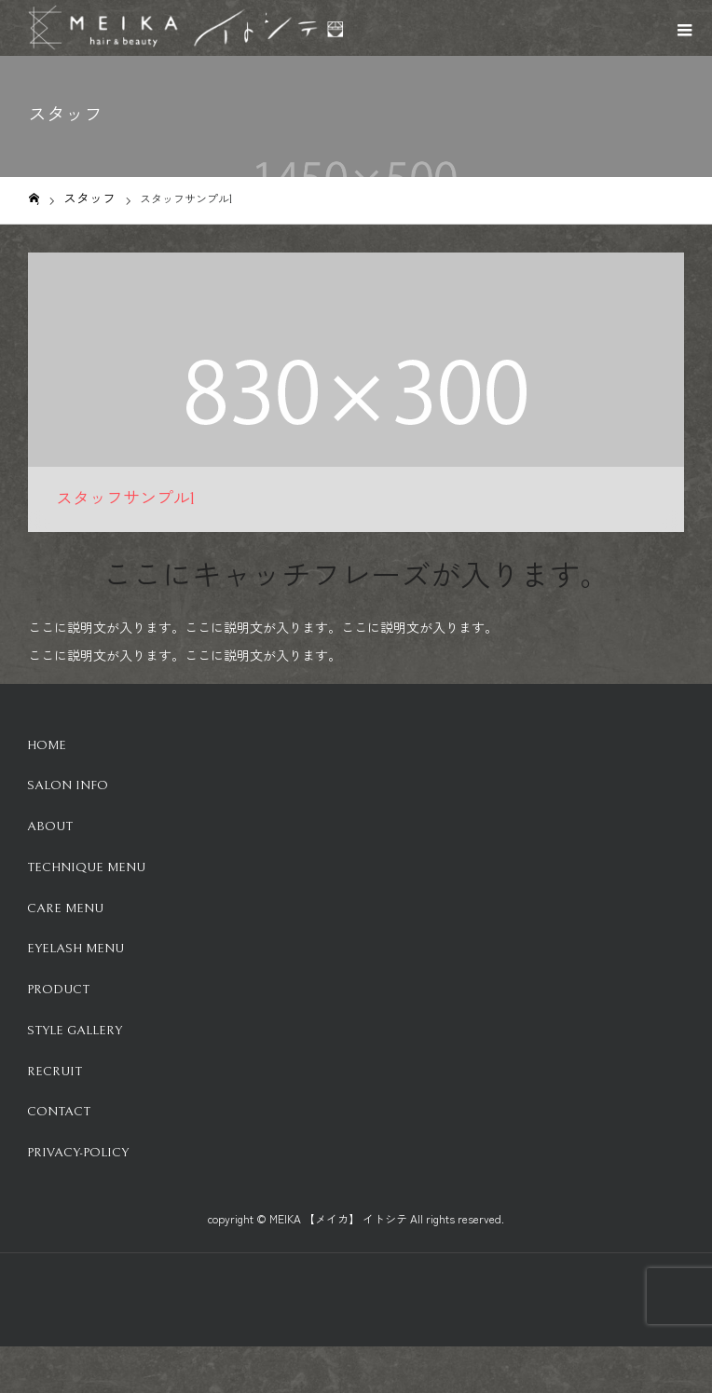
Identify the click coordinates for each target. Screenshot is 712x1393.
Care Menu (65, 908)
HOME (46, 745)
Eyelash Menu (75, 948)
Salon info (67, 785)
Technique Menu (86, 867)
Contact (58, 1111)
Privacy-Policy (78, 1152)
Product (58, 989)
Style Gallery (74, 1030)
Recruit (54, 1071)
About (50, 826)
